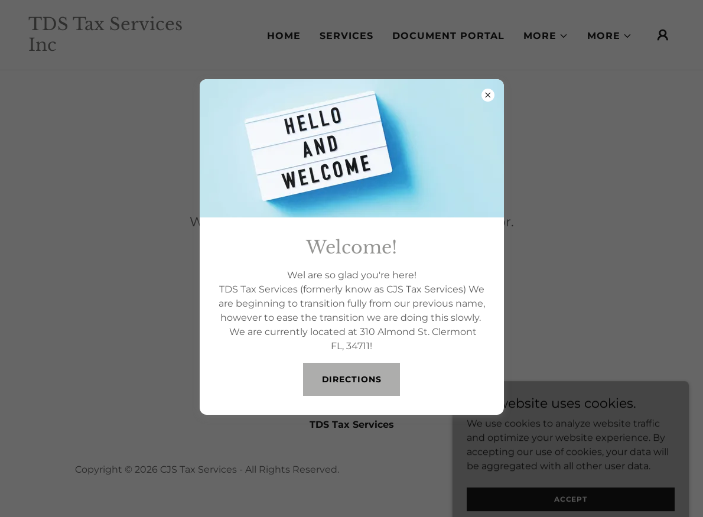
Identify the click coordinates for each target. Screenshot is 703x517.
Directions (352, 379)
